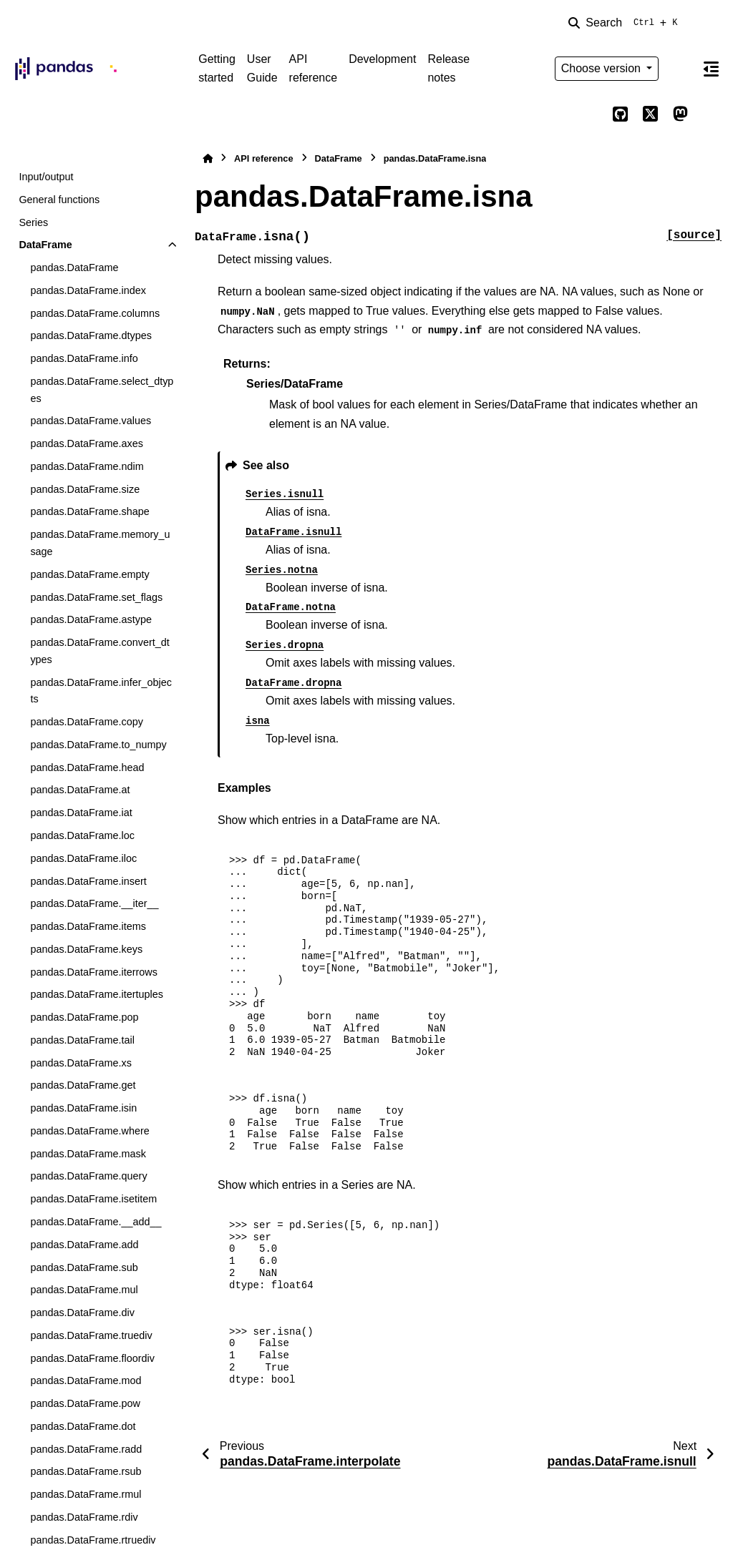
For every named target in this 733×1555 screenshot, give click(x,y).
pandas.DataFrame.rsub (85, 1471)
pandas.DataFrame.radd (86, 1449)
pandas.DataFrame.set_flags (96, 597)
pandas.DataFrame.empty (89, 574)
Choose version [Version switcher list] (602, 68)
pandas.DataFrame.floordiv (92, 1358)
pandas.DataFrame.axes (86, 443)
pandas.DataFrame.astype (91, 619)
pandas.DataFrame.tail (82, 1040)
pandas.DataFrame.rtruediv (92, 1540)
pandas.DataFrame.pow (85, 1403)
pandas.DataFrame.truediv (91, 1335)
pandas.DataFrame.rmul (85, 1494)
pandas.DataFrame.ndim (86, 466)
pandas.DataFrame (74, 267)
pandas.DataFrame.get (82, 1085)
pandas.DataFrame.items (88, 926)
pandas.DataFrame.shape (89, 511)
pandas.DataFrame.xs (81, 1063)
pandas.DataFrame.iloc (83, 858)
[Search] (626, 23)
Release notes (448, 68)
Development (382, 59)
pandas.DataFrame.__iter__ (94, 903)
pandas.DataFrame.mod (85, 1380)
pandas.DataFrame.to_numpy (98, 744)
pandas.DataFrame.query (88, 1176)
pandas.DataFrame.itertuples (96, 994)
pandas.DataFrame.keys (86, 949)
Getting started (217, 68)
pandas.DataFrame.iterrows (93, 972)
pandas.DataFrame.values (90, 420)
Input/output (46, 176)
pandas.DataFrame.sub (83, 1267)
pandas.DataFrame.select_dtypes (101, 390)
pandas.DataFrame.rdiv (83, 1517)
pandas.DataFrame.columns (95, 313)
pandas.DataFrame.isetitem (93, 1199)
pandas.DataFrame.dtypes (91, 335)
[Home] (208, 158)
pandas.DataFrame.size (85, 489)
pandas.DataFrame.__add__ (95, 1221)
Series (33, 222)
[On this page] (711, 69)
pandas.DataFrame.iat (81, 812)
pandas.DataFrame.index (88, 290)
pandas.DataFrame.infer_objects (101, 691)
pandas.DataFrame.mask (88, 1153)
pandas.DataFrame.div (82, 1312)
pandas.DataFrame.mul (83, 1289)
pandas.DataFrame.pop (84, 1017)
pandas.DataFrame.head (87, 767)
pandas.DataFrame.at (80, 789)
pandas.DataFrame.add (84, 1244)
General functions (59, 199)
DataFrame (45, 244)
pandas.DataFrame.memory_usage (100, 543)
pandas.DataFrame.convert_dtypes (99, 651)
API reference (313, 68)
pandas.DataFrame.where (89, 1131)
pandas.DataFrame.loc (82, 835)
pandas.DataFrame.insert (88, 881)
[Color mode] (680, 69)
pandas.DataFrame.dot (82, 1426)
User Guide (262, 68)
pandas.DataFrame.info (83, 358)
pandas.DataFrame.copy (86, 721)
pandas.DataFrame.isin (83, 1108)
